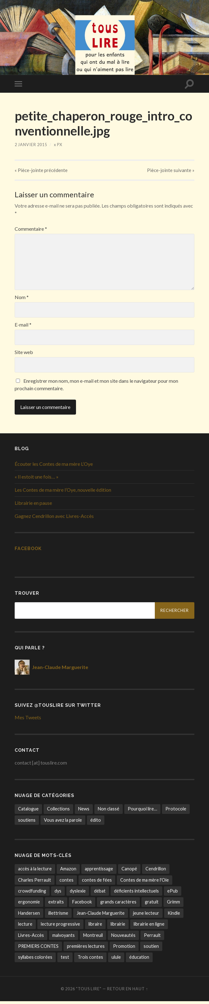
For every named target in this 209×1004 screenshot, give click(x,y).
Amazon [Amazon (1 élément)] (68, 871)
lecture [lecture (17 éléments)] (25, 926)
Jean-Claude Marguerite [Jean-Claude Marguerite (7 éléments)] (101, 915)
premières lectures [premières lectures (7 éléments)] (86, 949)
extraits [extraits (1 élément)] (56, 904)
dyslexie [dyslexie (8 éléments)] (78, 893)
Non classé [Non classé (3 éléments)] (108, 811)
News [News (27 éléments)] (83, 811)
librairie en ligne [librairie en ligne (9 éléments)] (149, 926)
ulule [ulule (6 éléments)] (116, 959)
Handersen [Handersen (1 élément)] (29, 915)
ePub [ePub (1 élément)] (172, 893)
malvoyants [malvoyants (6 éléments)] (63, 937)
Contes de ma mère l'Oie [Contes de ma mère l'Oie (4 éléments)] (144, 882)
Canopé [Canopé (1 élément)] (129, 871)
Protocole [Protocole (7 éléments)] (175, 811)
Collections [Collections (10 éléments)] (58, 811)
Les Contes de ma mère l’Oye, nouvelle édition (63, 492)
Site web (24, 354)
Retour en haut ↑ (127, 991)
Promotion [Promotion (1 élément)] (124, 949)
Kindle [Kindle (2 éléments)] (174, 915)
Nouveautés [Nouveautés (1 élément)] (123, 937)
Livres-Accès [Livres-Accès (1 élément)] (31, 937)
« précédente (41, 171)
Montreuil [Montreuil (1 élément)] (93, 937)
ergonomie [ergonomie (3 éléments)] (29, 904)
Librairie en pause (33, 506)
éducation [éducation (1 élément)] (139, 959)
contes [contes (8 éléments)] (66, 882)
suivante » (170, 171)
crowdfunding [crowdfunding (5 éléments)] (32, 893)
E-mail (23, 327)
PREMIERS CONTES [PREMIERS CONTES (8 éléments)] (38, 949)
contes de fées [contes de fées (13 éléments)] (97, 882)
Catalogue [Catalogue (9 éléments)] (28, 811)
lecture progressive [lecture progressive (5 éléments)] (60, 926)
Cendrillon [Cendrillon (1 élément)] (155, 871)
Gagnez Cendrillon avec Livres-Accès (54, 519)
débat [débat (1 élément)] (100, 893)
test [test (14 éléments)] (65, 959)
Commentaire (31, 231)
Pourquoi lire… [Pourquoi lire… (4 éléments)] (142, 811)
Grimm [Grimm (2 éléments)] (173, 904)
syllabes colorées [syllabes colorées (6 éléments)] (35, 959)
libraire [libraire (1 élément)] (95, 926)
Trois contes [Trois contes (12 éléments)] (90, 959)
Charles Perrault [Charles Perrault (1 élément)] (34, 882)
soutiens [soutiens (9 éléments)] (27, 822)
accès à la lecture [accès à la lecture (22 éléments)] (35, 871)
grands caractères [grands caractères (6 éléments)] (118, 904)
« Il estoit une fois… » (37, 479)
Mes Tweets (28, 720)
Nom (22, 300)
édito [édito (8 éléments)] (95, 822)
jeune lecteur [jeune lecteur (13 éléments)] (146, 915)
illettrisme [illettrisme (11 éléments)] (58, 915)
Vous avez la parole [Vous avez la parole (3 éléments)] (63, 822)
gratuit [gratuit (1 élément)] (152, 904)
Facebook (28, 551)
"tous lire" (89, 991)
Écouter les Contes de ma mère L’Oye (54, 466)
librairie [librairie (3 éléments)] (118, 926)
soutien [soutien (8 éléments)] (151, 949)
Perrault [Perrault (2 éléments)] (152, 937)
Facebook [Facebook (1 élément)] (82, 904)
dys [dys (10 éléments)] (58, 893)
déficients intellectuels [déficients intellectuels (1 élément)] (136, 893)
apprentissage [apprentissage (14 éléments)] (99, 871)
